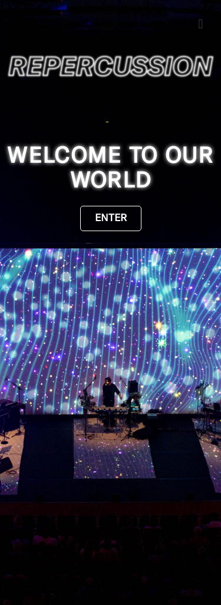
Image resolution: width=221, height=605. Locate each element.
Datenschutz (75, 571)
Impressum (152, 571)
